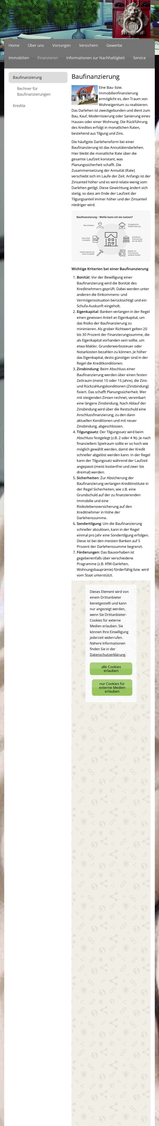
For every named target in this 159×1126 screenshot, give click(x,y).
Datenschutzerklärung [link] (107, 654)
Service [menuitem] (139, 57)
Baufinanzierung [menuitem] (27, 77)
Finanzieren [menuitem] (47, 57)
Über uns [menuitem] (36, 45)
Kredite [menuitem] (19, 105)
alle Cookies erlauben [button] (111, 668)
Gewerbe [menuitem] (114, 45)
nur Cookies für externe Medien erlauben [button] (112, 687)
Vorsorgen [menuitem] (61, 45)
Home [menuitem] (14, 45)
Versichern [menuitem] (88, 45)
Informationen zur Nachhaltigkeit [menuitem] (95, 57)
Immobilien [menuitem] (19, 57)
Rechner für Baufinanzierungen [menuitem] (33, 91)
